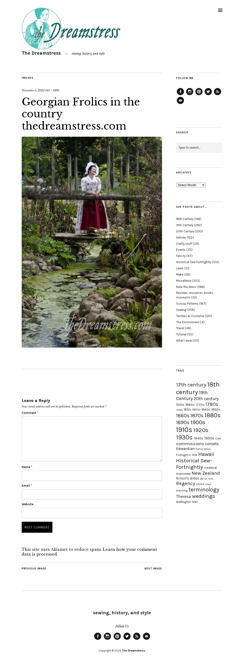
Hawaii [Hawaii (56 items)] (206, 454)
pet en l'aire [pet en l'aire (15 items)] (206, 478)
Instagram (107, 639)
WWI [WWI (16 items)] (195, 502)
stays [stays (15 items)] (208, 484)
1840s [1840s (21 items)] (206, 409)
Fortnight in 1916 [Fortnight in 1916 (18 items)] (186, 455)
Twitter (127, 639)
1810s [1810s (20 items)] (187, 409)
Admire (181, 237)
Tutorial (181, 334)
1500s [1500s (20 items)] (180, 404)
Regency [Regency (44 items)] (185, 483)
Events (181, 249)
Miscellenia (183, 280)
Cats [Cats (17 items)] (218, 438)
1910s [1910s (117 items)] (184, 430)
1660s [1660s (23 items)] (190, 405)
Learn (179, 268)
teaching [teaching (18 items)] (182, 490)
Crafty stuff (184, 243)
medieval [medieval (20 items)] (210, 467)
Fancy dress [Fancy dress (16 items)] (203, 449)
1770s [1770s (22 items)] (200, 405)
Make (179, 274)
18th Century (184, 219)
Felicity (181, 256)
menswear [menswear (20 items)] (183, 473)
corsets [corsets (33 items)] (212, 443)
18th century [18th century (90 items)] (197, 388)
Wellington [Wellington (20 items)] (183, 502)
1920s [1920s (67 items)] (200, 430)
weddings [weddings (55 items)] (203, 496)
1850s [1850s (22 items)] (215, 409)
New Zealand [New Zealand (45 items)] (206, 473)
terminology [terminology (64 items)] (203, 489)
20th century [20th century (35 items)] (206, 398)
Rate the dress (186, 287)
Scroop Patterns (187, 303)
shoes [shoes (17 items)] (200, 484)
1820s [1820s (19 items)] (196, 409)
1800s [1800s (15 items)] (179, 409)
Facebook (97, 639)
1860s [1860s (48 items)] (182, 415)
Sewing (181, 310)
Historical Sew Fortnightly (193, 262)
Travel (180, 328)
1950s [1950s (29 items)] (209, 438)
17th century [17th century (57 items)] (191, 384)
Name (27, 467)
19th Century (184, 225)
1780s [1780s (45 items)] (211, 404)
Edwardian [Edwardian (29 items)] (185, 448)
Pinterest (117, 639)
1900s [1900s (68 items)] (197, 422)
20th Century (185, 231)
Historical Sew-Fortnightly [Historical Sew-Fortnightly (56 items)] (194, 463)
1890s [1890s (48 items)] (182, 422)
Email (27, 485)
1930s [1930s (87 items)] (184, 437)
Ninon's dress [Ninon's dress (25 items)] (187, 478)
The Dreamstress (41, 53)
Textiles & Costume (190, 316)
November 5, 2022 (33, 90)
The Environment (187, 322)
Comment (30, 413)
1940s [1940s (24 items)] (198, 438)
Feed (136, 639)
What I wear (184, 340)
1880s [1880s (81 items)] (212, 415)
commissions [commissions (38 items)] (190, 443)
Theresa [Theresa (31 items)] (183, 496)
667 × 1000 (52, 90)
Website (27, 504)
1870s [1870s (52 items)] (196, 415)
